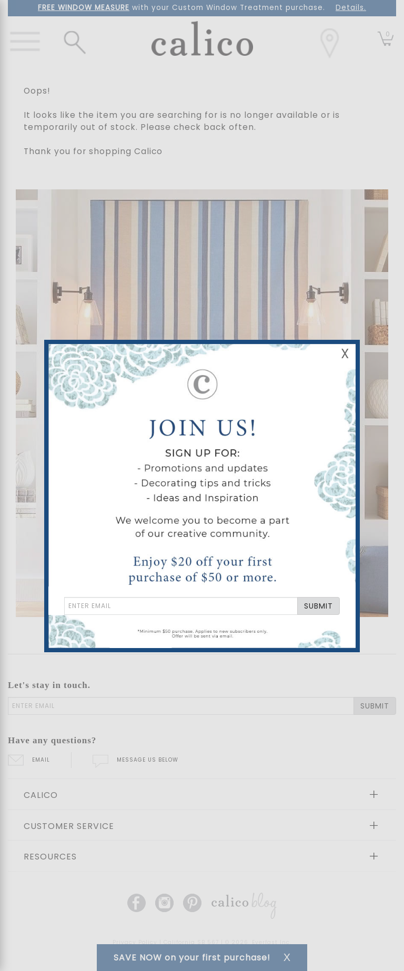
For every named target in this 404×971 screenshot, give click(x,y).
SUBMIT (318, 606)
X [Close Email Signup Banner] (345, 354)
